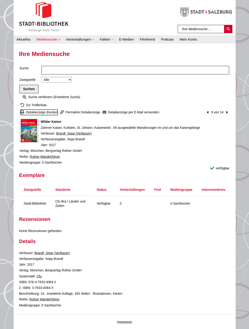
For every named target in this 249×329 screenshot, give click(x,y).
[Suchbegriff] (201, 29)
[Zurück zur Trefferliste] (33, 105)
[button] (48, 39)
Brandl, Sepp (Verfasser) (73, 133)
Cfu (39, 276)
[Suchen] (228, 29)
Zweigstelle (27, 80)
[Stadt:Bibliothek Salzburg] (43, 17)
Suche (24, 68)
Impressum (124, 321)
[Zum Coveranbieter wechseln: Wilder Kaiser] (29, 130)
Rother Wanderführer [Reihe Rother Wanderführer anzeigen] (45, 157)
